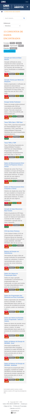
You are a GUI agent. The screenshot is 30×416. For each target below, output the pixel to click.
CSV (17, 74)
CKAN (13, 413)
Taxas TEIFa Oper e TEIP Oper (13, 122)
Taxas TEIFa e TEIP (10, 142)
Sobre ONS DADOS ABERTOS (11, 404)
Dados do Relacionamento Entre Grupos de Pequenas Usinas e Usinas (14, 164)
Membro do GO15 (15, 408)
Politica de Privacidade (20, 406)
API (14, 391)
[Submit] (24, 18)
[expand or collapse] (27, 7)
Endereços (24, 404)
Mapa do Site (8, 406)
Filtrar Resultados (9, 51)
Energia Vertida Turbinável (12, 102)
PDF (6, 74)
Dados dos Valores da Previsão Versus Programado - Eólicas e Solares (13, 319)
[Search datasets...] (13, 18)
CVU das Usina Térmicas (12, 231)
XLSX (21, 74)
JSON (6, 75)
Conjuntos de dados (12, 11)
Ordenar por (7, 23)
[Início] (2, 11)
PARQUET (11, 74)
